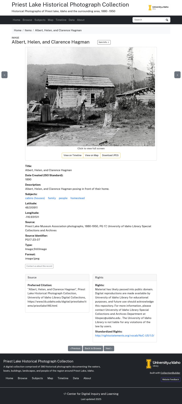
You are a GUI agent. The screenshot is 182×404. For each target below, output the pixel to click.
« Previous (75, 348)
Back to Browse (93, 348)
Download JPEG (110, 155)
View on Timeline (72, 155)
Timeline (61, 19)
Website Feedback (170, 379)
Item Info (104, 42)
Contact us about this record (39, 266)
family (52, 198)
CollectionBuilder (170, 372)
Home (16, 19)
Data (72, 19)
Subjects (40, 19)
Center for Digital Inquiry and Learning (91, 394)
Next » (109, 348)
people (63, 198)
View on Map (92, 155)
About (80, 19)
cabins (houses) (35, 198)
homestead (78, 198)
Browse (27, 19)
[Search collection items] (148, 20)
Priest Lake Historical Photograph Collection (70, 4)
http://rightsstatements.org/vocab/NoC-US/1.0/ (124, 335)
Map (50, 19)
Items (28, 30)
